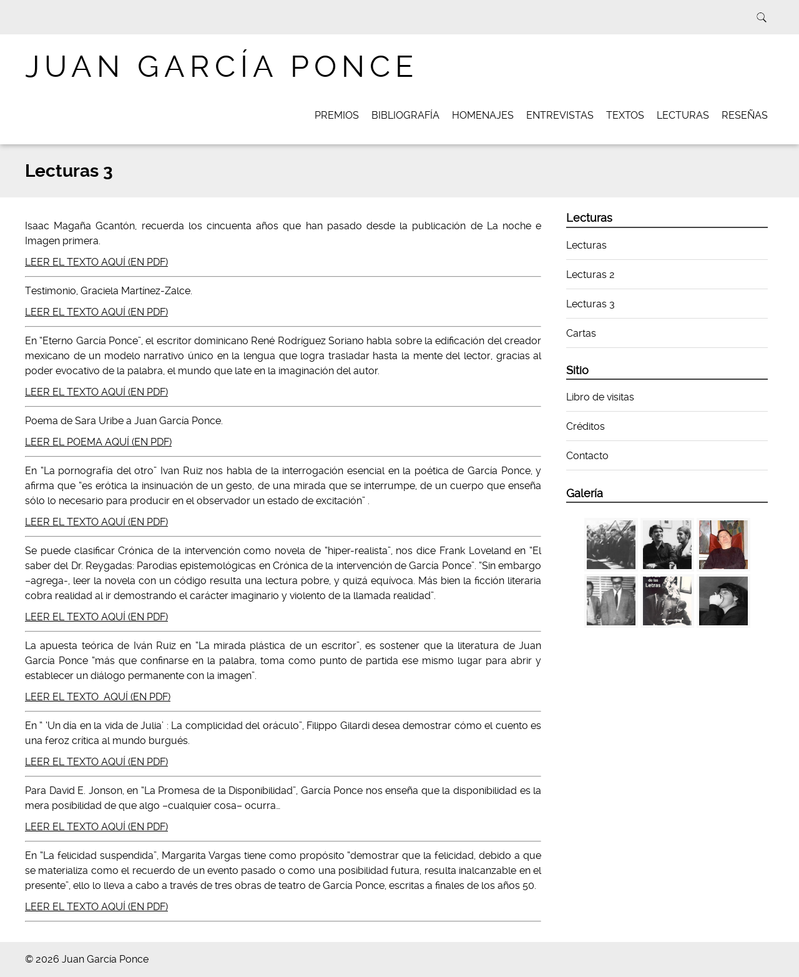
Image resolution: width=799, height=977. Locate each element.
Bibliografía (405, 115)
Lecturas (683, 115)
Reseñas (745, 115)
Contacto (587, 456)
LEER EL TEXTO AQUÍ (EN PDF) (96, 262)
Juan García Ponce (221, 66)
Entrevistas (560, 115)
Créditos (585, 426)
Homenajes (483, 115)
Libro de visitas (600, 397)
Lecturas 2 (590, 274)
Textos (625, 115)
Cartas (581, 333)
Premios (337, 115)
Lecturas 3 (590, 304)
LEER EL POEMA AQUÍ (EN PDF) (98, 442)
